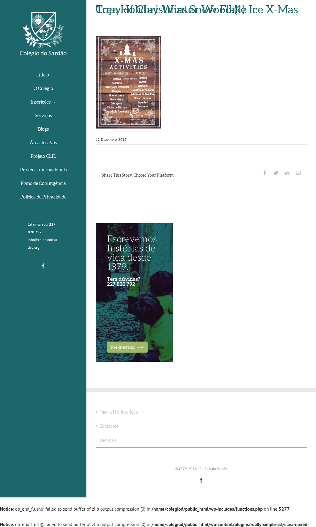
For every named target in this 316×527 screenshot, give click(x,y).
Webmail (107, 440)
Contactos (108, 426)
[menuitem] (43, 75)
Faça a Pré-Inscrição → (121, 412)
